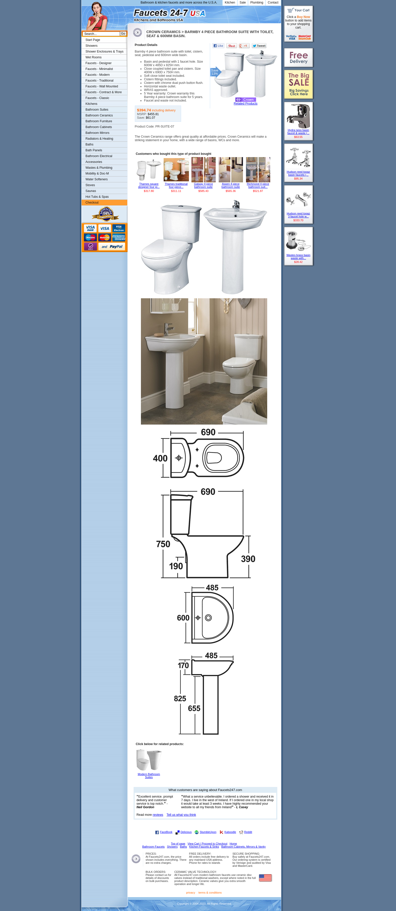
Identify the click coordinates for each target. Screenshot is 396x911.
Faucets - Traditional (100, 80)
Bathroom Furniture (99, 121)
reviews (158, 815)
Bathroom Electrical (99, 156)
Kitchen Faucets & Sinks (204, 846)
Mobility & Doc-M (97, 173)
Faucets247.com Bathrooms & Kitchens (130, 13)
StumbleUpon (208, 831)
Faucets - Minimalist (99, 69)
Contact (273, 2)
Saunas (91, 191)
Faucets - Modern (98, 75)
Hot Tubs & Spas (97, 197)
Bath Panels (94, 150)
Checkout (92, 202)
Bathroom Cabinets (99, 127)
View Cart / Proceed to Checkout (208, 843)
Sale (243, 2)
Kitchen (230, 2)
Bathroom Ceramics (99, 115)
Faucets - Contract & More (104, 92)
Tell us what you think (181, 815)
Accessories (94, 162)
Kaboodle (230, 831)
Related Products (246, 103)
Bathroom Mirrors (98, 133)
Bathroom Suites (97, 109)
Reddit (248, 831)
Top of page (178, 843)
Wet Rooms (94, 57)
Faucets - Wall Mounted (102, 86)
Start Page (93, 40)
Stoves (90, 185)
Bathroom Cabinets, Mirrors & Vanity (243, 846)
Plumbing (256, 2)
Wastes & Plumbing (99, 167)
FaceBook (166, 831)
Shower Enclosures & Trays (104, 51)
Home (233, 843)
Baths (89, 144)
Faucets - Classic (97, 98)
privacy (190, 892)
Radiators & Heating (99, 138)
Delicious (186, 831)
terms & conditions (210, 892)
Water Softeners (97, 179)
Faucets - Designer (99, 63)
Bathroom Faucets (153, 846)
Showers (92, 45)
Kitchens (91, 104)
